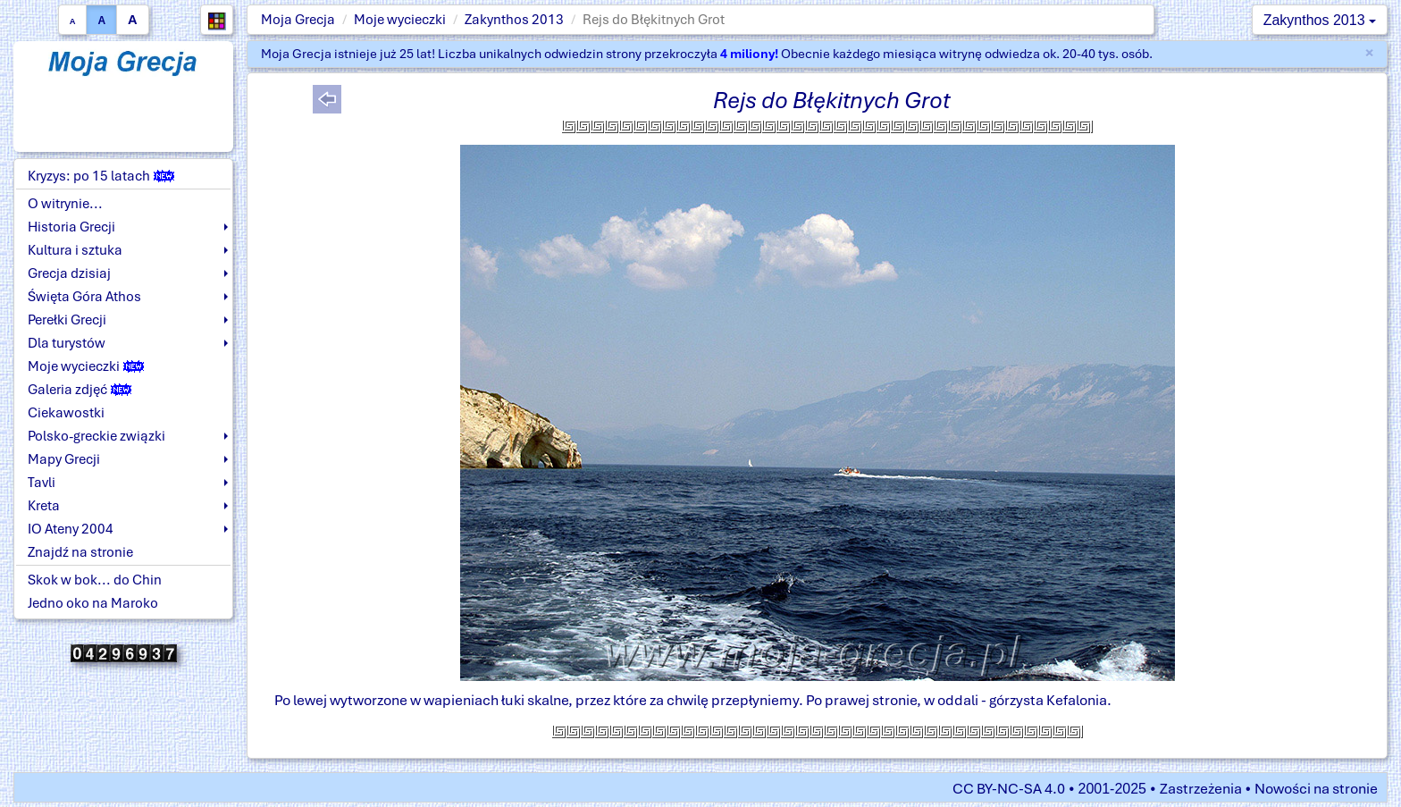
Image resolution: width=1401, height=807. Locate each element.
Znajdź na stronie (80, 552)
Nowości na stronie (1316, 788)
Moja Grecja (298, 20)
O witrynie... (65, 204)
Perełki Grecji (67, 320)
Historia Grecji (71, 227)
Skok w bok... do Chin (95, 580)
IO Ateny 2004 (70, 529)
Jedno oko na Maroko (93, 603)
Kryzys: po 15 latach (101, 176)
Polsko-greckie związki (96, 436)
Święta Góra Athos (84, 297)
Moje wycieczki (400, 20)
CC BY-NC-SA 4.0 (1008, 788)
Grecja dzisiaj (69, 273)
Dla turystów (66, 343)
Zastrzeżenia (1201, 788)
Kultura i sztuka (75, 250)
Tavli (41, 483)
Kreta (44, 506)
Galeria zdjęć (79, 390)
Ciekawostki (66, 413)
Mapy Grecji (64, 459)
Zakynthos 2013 (514, 20)
